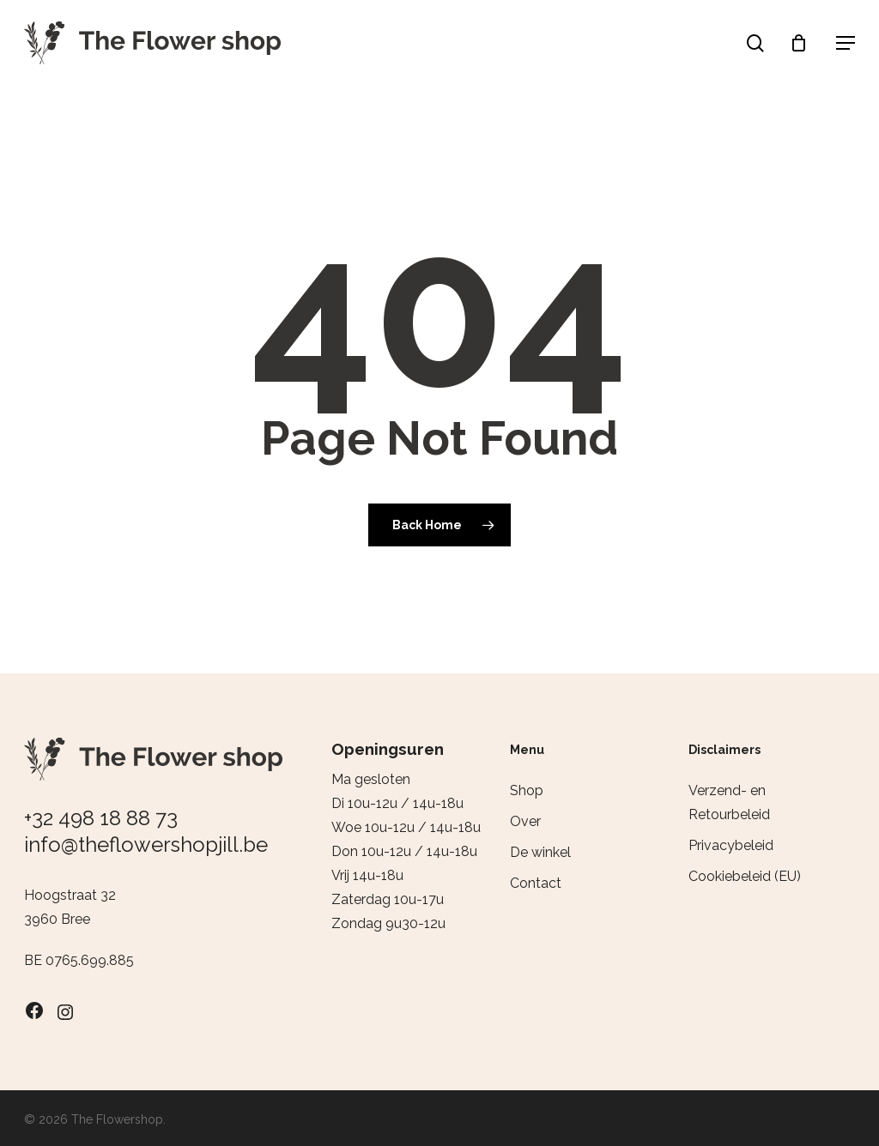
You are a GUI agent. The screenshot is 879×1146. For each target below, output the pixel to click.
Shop (526, 790)
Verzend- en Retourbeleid (729, 802)
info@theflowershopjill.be (146, 844)
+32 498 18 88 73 (101, 817)
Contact (535, 883)
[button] (845, 42)
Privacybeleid (730, 845)
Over (525, 821)
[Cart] (802, 42)
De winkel (540, 852)
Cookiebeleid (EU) (744, 876)
